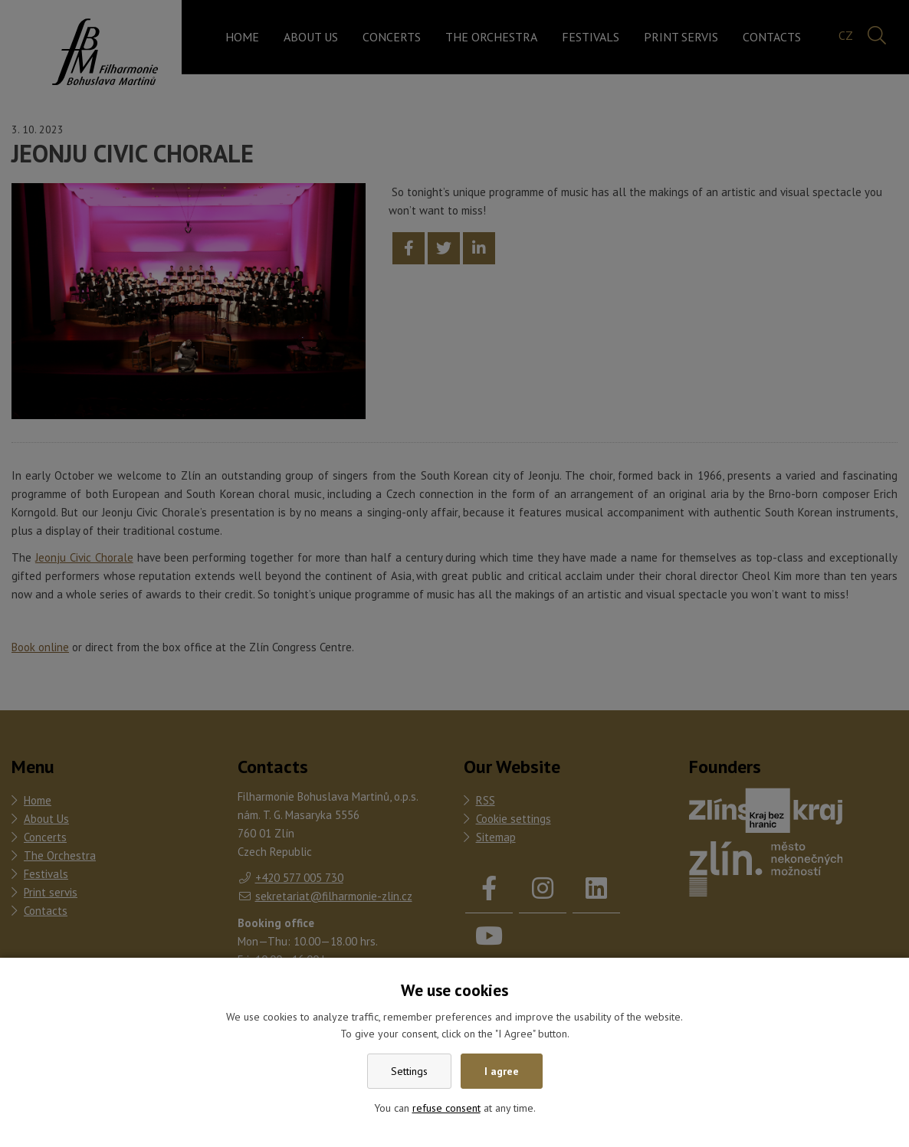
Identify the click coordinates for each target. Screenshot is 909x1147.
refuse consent (446, 1108)
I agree (501, 1071)
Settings (409, 1071)
